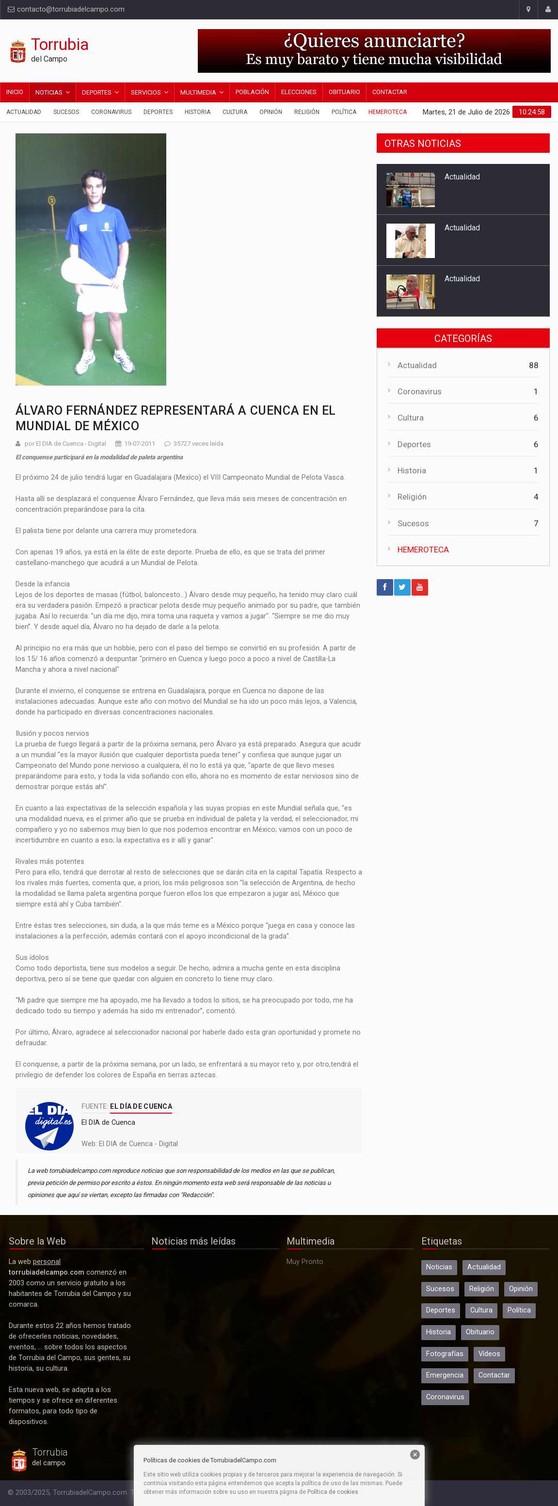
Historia (197, 112)
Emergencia (444, 1375)
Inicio (14, 92)
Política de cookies (332, 1492)
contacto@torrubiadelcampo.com (66, 9)
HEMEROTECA (423, 549)
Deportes (97, 92)
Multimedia (198, 92)
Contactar (389, 92)
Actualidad (23, 112)
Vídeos (489, 1354)
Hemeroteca (387, 112)
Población (252, 92)
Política (344, 112)
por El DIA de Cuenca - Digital (65, 443)
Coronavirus (111, 112)
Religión (306, 112)
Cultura (235, 112)
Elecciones (299, 92)
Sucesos (66, 112)
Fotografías (444, 1354)
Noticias (49, 92)
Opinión (270, 112)
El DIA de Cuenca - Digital (138, 1144)
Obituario (344, 92)
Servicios (146, 92)
